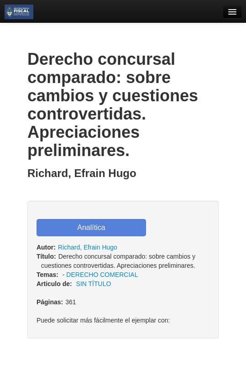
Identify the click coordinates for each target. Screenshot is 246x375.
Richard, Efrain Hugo (87, 247)
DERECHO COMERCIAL (102, 274)
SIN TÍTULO (93, 283)
